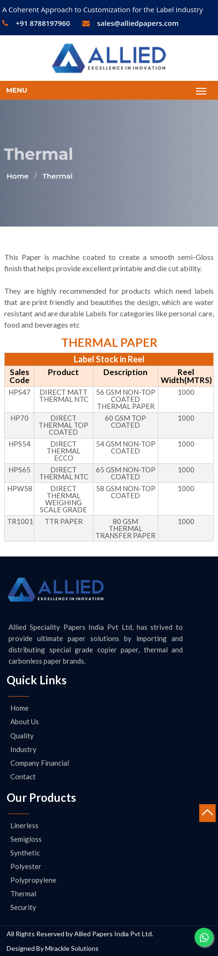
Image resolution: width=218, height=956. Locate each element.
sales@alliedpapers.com (130, 23)
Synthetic (25, 852)
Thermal (57, 176)
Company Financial (39, 763)
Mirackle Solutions (72, 948)
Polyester (25, 866)
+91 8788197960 (36, 23)
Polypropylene (33, 880)
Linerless (24, 825)
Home (18, 176)
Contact (23, 776)
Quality (22, 735)
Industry (23, 749)
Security (23, 907)
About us (24, 721)
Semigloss (26, 839)
